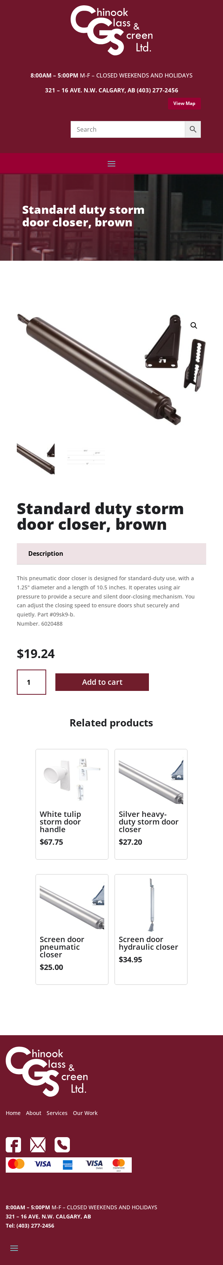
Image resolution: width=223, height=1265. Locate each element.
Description (45, 553)
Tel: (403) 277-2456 (30, 1225)
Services (57, 1113)
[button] (194, 325)
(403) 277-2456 (157, 90)
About (33, 1113)
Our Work (85, 1113)
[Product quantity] (31, 682)
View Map (184, 103)
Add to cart (102, 682)
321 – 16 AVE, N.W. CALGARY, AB (48, 1216)
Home (13, 1113)
